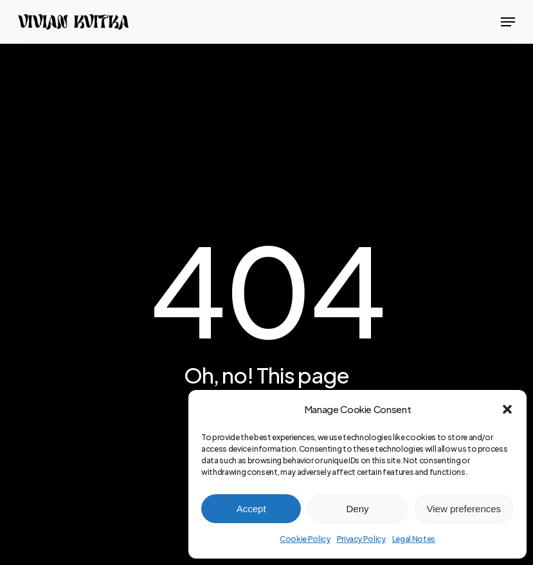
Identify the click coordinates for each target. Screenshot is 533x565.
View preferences (464, 508)
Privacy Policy (361, 539)
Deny (357, 508)
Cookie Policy (305, 539)
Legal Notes (413, 539)
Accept (251, 508)
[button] (507, 409)
